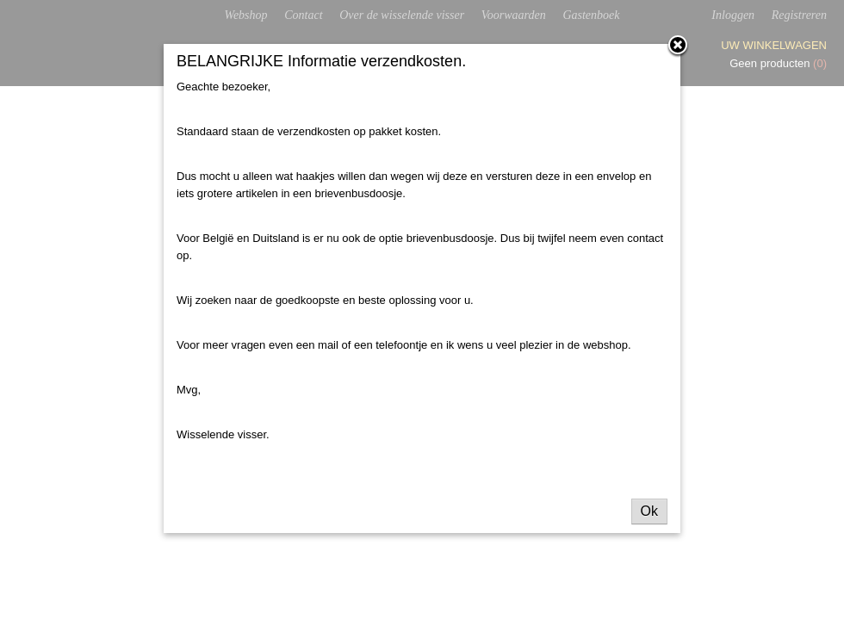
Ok (649, 511)
